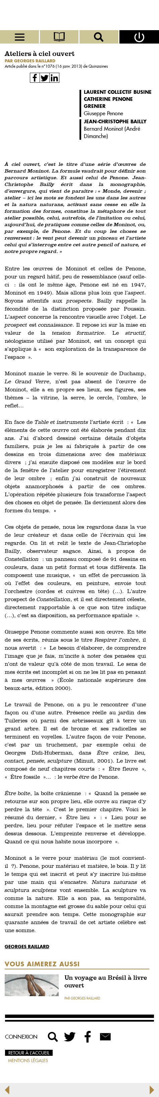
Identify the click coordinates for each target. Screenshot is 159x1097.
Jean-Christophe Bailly (115, 121)
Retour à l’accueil (28, 1052)
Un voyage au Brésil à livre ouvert (105, 982)
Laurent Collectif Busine (118, 92)
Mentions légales (28, 1060)
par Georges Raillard (30, 60)
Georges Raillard (27, 946)
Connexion (21, 1036)
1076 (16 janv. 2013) (64, 66)
